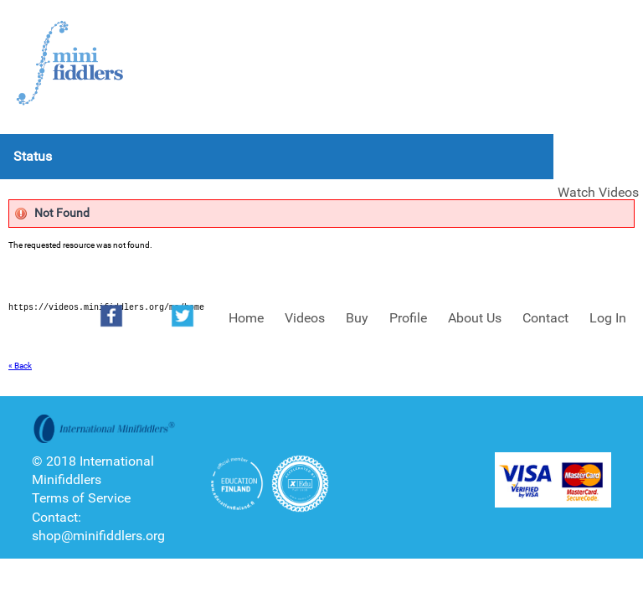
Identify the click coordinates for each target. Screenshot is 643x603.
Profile (408, 318)
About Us (475, 318)
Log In (607, 318)
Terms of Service (81, 498)
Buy (357, 318)
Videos (305, 318)
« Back (20, 365)
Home (246, 318)
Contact (545, 318)
